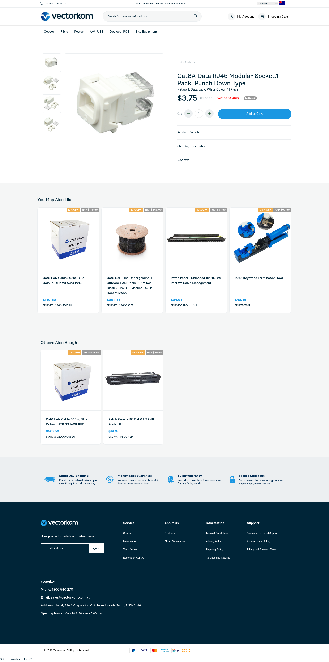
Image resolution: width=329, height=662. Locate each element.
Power (79, 32)
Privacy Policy (213, 541)
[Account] (241, 16)
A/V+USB (96, 32)
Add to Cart (254, 114)
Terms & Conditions (217, 533)
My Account (130, 541)
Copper (49, 32)
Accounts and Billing (258, 541)
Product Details (233, 132)
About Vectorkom (174, 541)
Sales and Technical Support (263, 533)
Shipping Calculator (233, 146)
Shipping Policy (214, 549)
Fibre (64, 32)
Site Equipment (146, 32)
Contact (127, 533)
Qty (179, 113)
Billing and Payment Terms (262, 549)
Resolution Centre (133, 557)
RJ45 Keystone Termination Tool (259, 278)
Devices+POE (119, 32)
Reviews (233, 160)
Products (169, 533)
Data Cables (186, 62)
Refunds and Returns (218, 557)
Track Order (130, 549)
